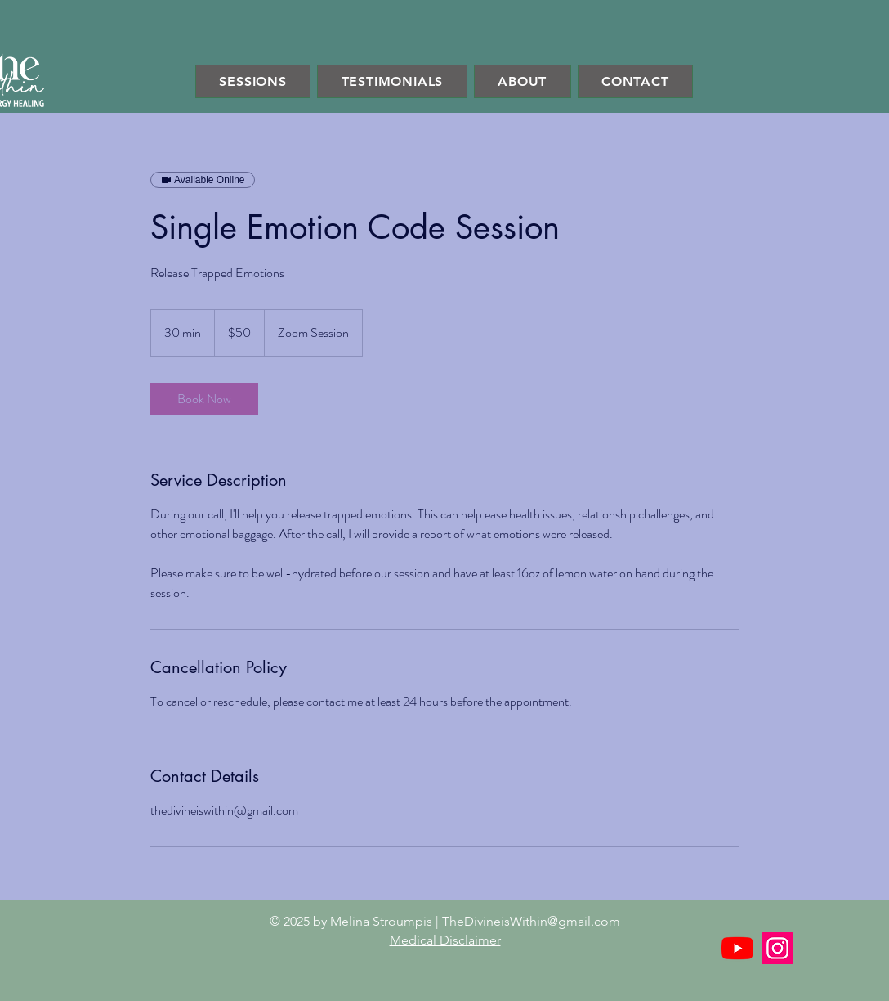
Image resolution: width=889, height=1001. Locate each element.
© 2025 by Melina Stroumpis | (356, 921)
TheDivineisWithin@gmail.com (531, 921)
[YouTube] (737, 948)
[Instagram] (777, 948)
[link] (204, 399)
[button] (252, 81)
